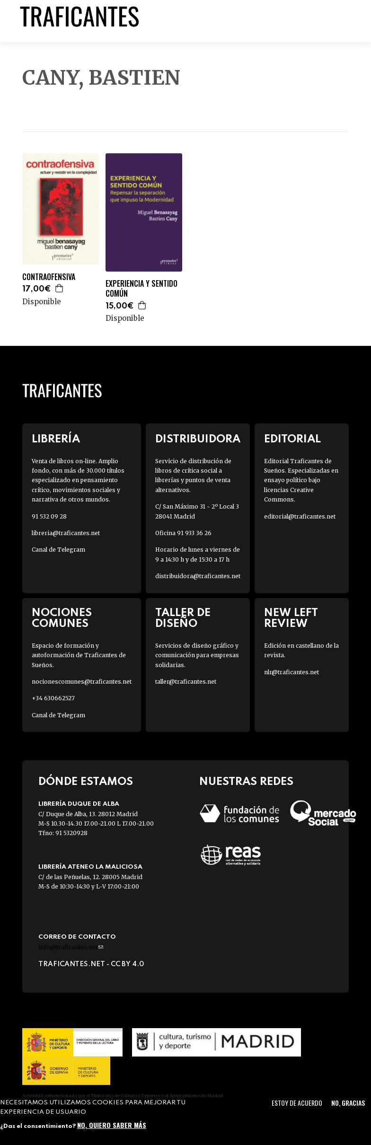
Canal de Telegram (58, 549)
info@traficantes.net (70, 947)
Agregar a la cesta (59, 288)
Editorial (292, 439)
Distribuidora (197, 439)
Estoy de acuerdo (297, 1103)
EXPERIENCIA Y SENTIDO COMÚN (141, 289)
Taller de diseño (183, 618)
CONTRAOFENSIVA (48, 277)
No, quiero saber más (111, 1125)
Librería (56, 439)
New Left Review (291, 618)
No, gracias (348, 1103)
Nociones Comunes (62, 618)
